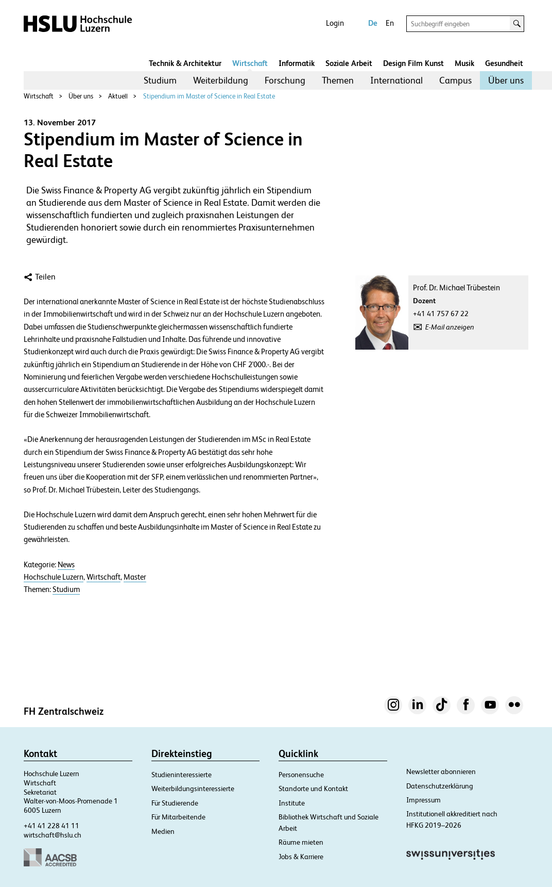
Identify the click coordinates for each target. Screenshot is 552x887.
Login (335, 23)
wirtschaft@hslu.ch (52, 835)
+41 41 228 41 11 (51, 826)
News (66, 565)
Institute (292, 803)
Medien (163, 831)
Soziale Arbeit (348, 63)
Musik (464, 63)
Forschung (285, 80)
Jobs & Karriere (301, 856)
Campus (455, 80)
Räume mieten (301, 842)
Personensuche (301, 774)
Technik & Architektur (185, 63)
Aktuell (118, 96)
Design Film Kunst (413, 63)
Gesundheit (504, 63)
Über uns (506, 80)
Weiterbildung (220, 80)
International (396, 80)
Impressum (423, 800)
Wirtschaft (250, 63)
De (372, 23)
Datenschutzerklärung (439, 786)
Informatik (297, 63)
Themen (338, 80)
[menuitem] (160, 80)
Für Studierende (174, 803)
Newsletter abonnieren (441, 771)
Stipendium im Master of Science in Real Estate (209, 96)
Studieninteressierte (181, 774)
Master (135, 577)
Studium (160, 80)
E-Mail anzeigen (449, 327)
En (390, 23)
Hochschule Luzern (53, 577)
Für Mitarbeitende (178, 817)
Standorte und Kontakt (313, 788)
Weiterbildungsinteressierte (192, 788)
